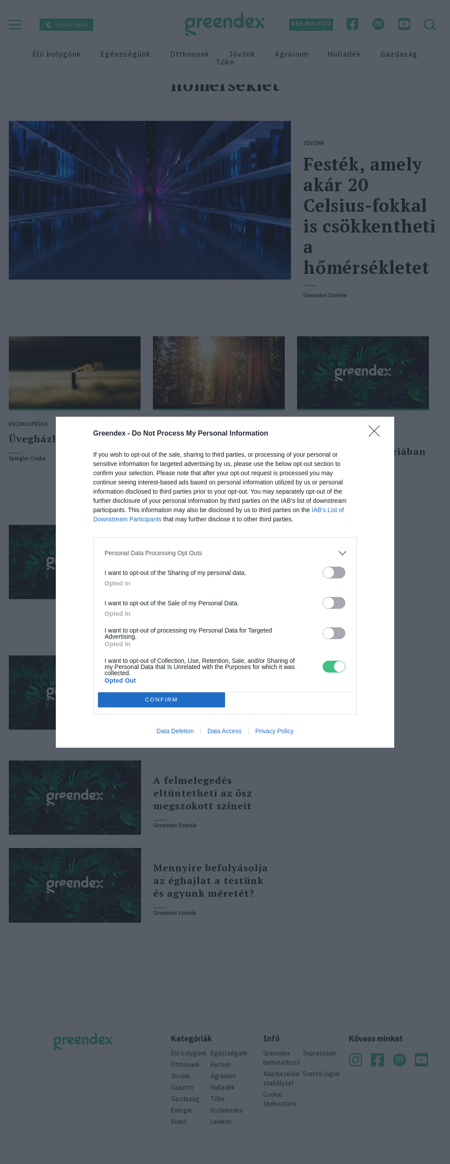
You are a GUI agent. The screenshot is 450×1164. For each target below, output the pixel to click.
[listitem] (225, 553)
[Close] (377, 434)
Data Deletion (175, 731)
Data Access (224, 731)
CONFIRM (161, 699)
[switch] (334, 572)
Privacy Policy (274, 731)
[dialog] (225, 582)
